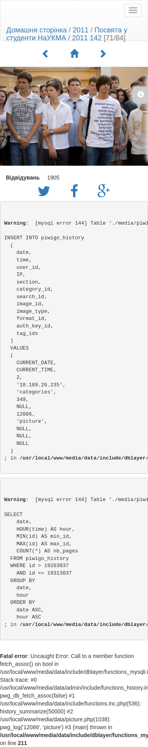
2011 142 (87, 38)
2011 (80, 30)
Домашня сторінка (36, 30)
